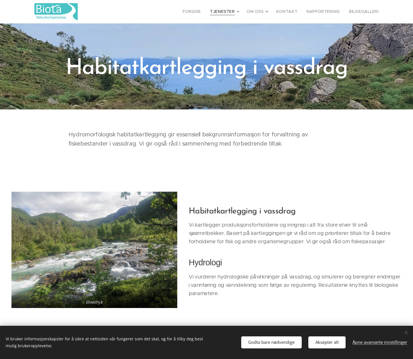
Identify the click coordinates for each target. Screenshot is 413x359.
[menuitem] (204, 12)
